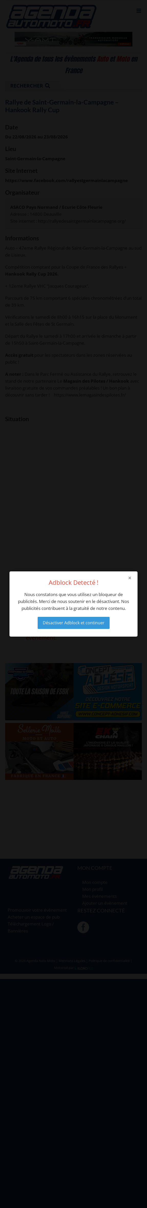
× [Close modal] (130, 578)
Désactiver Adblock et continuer (73, 623)
